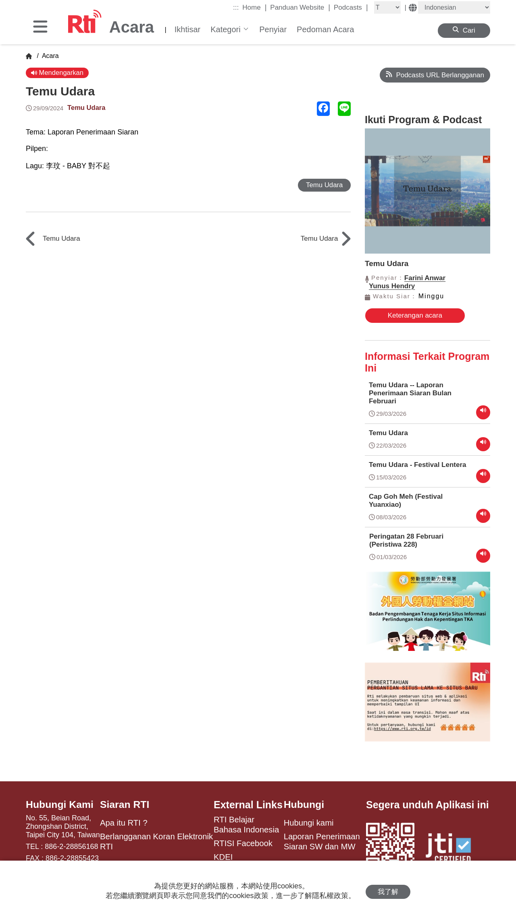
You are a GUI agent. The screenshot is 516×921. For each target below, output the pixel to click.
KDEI (223, 855)
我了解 (388, 891)
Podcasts (351, 7)
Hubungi (304, 803)
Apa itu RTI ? (124, 822)
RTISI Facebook (243, 842)
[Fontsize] (387, 7)
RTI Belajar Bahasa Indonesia (246, 823)
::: (236, 7)
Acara (49, 55)
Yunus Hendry (392, 286)
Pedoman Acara (325, 29)
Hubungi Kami (60, 803)
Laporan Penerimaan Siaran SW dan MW (322, 840)
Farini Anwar (424, 278)
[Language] (454, 7)
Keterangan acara (408, 315)
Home (254, 7)
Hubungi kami (309, 822)
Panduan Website (300, 7)
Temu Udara (86, 108)
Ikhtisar (187, 29)
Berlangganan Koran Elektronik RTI (156, 840)
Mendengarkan (58, 72)
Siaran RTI (125, 803)
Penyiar (273, 29)
